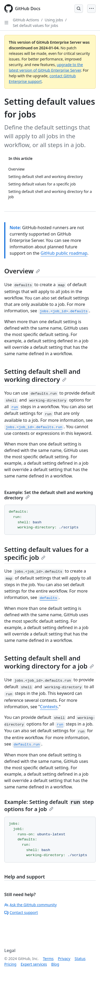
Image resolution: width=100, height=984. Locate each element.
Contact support (21, 912)
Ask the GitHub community (30, 904)
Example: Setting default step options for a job (49, 805)
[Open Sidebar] (6, 22)
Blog (55, 964)
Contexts (49, 707)
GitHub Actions (26, 19)
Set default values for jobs (35, 25)
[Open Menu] (91, 8)
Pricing (10, 964)
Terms (48, 958)
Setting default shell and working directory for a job (49, 662)
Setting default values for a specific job (46, 553)
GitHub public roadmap (64, 253)
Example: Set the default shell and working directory (48, 495)
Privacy (64, 958)
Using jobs (54, 19)
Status (80, 958)
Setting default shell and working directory (42, 375)
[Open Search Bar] (78, 8)
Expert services (34, 964)
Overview (22, 270)
